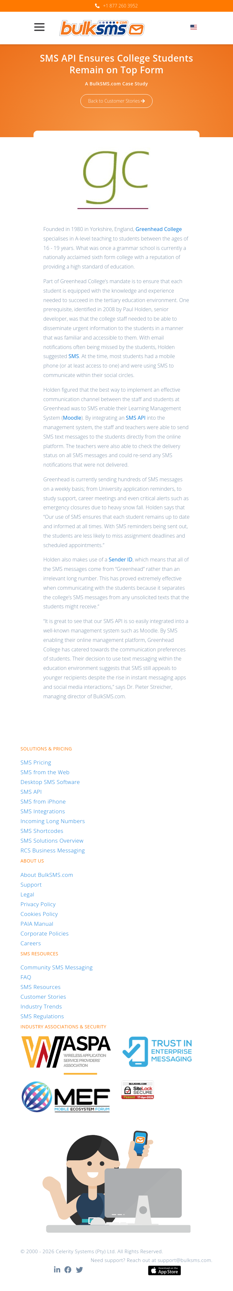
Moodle (72, 417)
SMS (74, 356)
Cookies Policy (39, 914)
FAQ (26, 977)
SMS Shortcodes (42, 830)
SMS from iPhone (43, 801)
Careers (31, 943)
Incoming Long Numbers (53, 821)
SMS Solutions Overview (52, 840)
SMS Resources (41, 987)
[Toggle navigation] (42, 27)
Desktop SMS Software (50, 782)
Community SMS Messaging (57, 967)
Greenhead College (159, 229)
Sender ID (120, 559)
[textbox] (195, 27)
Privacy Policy (38, 904)
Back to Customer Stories (116, 101)
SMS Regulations (42, 1016)
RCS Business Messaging (53, 850)
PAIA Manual (37, 923)
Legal (27, 894)
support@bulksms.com (184, 1260)
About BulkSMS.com (47, 874)
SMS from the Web (45, 772)
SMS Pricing (36, 762)
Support (31, 884)
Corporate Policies (45, 933)
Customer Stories (43, 996)
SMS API (135, 417)
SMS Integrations (43, 811)
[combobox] (195, 29)
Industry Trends (41, 1006)
